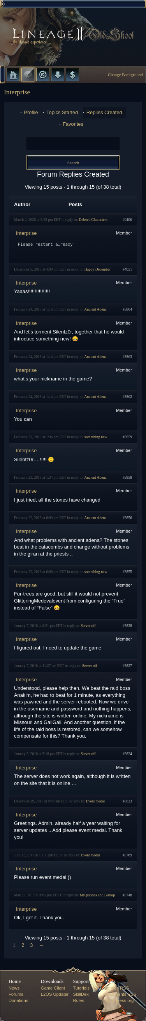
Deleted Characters (93, 219)
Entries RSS (117, 988)
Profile (31, 112)
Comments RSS (120, 994)
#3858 (127, 477)
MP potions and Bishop (97, 895)
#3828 (127, 625)
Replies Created (104, 112)
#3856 (127, 518)
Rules (78, 1000)
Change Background (125, 74)
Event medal (95, 801)
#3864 (127, 309)
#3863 (127, 356)
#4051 (127, 269)
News (14, 988)
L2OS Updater (55, 994)
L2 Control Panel (42, 74)
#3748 (127, 895)
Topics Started (62, 112)
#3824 (127, 754)
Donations (18, 1000)
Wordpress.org (119, 1000)
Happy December (97, 269)
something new (95, 437)
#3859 (127, 437)
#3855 (127, 572)
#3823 (127, 801)
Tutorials (81, 988)
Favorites (73, 124)
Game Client (53, 988)
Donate (72, 74)
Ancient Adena (95, 309)
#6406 (127, 219)
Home (13, 74)
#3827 (127, 665)
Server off (88, 625)
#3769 (127, 855)
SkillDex (81, 994)
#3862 (127, 396)
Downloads (57, 74)
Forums (28, 74)
